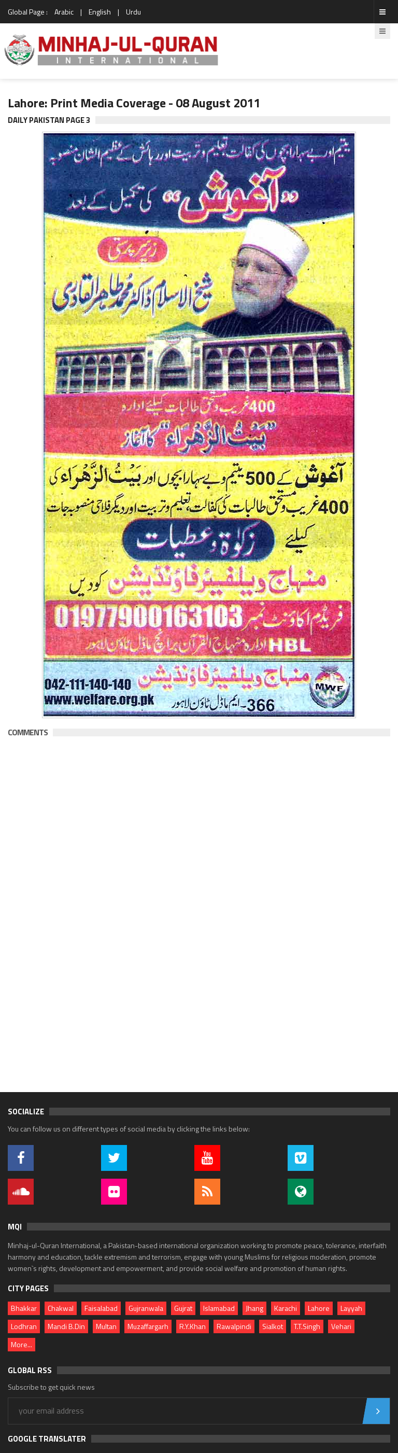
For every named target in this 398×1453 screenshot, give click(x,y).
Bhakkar (24, 1308)
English (100, 11)
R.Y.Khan (192, 1326)
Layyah (351, 1308)
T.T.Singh (307, 1326)
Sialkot (272, 1326)
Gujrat (183, 1308)
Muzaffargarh (147, 1326)
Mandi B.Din (66, 1326)
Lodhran (24, 1326)
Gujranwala (146, 1308)
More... (21, 1344)
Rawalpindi (234, 1326)
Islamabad (219, 1308)
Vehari (341, 1326)
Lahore (319, 1308)
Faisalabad (101, 1308)
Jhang (254, 1308)
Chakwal (61, 1308)
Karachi (285, 1308)
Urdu (133, 11)
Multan (106, 1326)
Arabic (64, 11)
